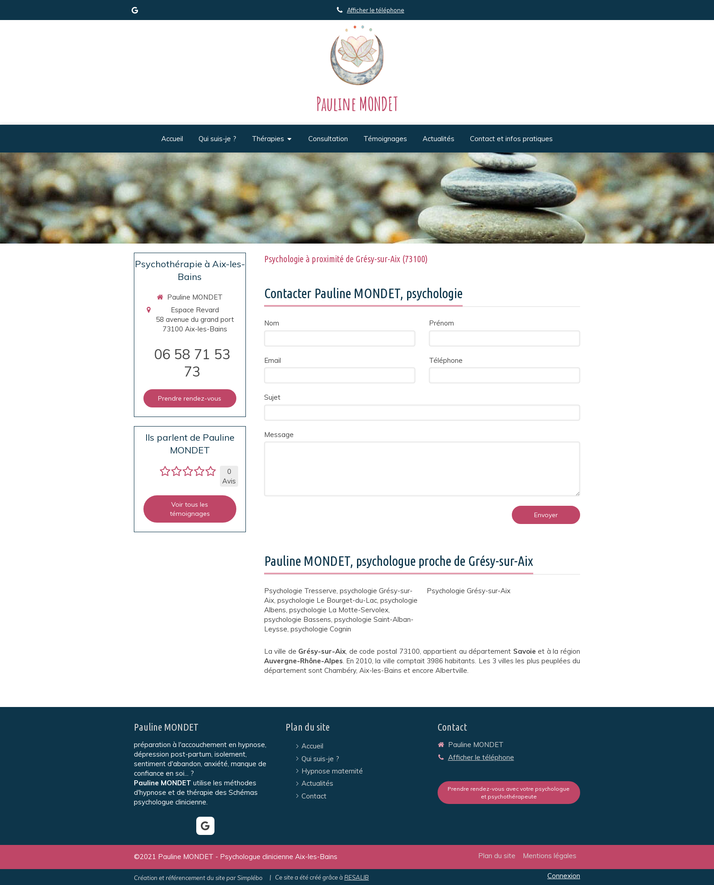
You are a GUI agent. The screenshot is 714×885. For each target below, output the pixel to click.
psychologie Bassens (297, 619)
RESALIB (356, 877)
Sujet (272, 397)
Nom (271, 323)
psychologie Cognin (321, 629)
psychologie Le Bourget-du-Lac (327, 600)
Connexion (563, 875)
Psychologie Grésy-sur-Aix (468, 590)
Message (279, 434)
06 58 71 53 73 (192, 363)
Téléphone (446, 360)
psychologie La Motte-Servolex (338, 609)
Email (272, 360)
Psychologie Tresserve (300, 590)
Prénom (441, 323)
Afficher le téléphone (375, 10)
